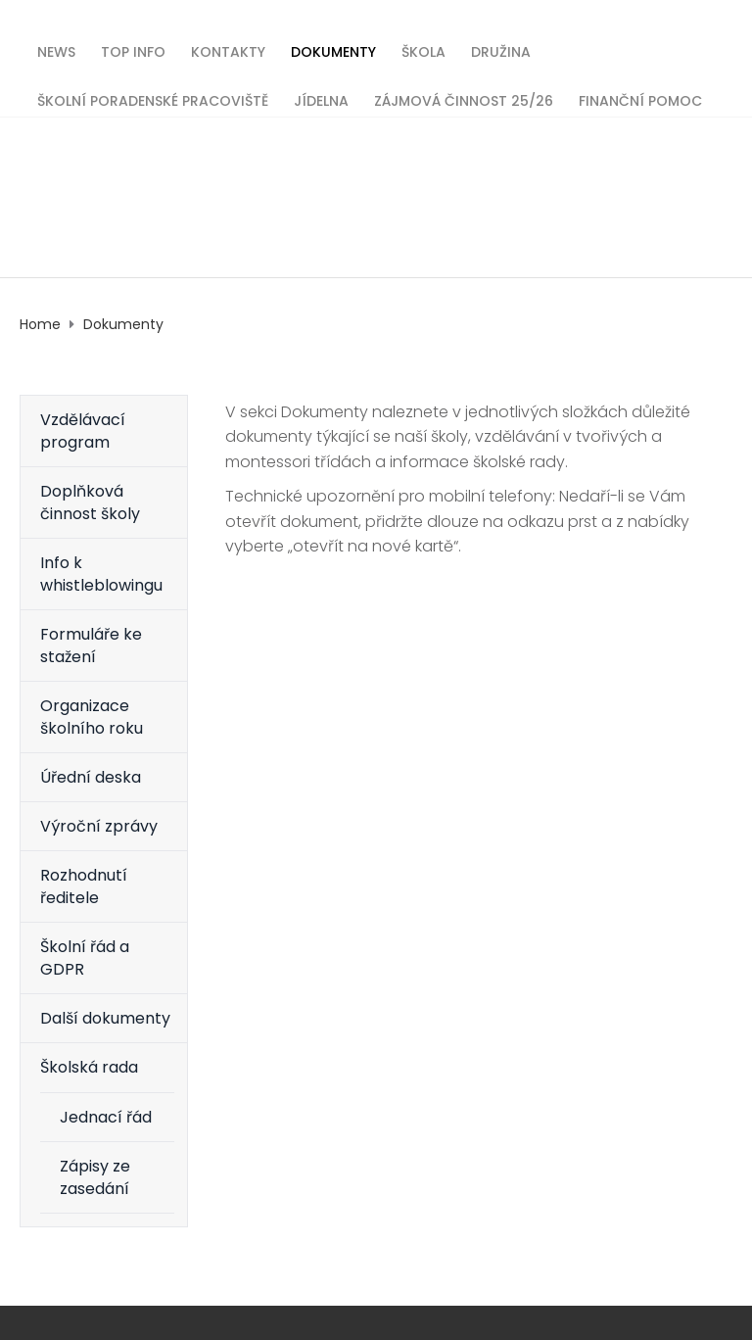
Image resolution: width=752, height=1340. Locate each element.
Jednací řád (106, 1117)
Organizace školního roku (91, 717)
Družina (501, 50)
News (56, 50)
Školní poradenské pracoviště (152, 99)
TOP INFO (133, 50)
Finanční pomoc (640, 99)
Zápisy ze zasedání (95, 1177)
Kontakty (228, 50)
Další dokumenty (105, 1018)
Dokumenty (333, 50)
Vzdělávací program (82, 431)
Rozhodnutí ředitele (83, 886)
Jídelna (321, 99)
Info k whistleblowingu (101, 574)
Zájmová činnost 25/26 (463, 99)
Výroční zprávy (99, 826)
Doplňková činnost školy (90, 502)
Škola (423, 50)
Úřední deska (90, 777)
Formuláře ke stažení (91, 645)
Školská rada (89, 1067)
